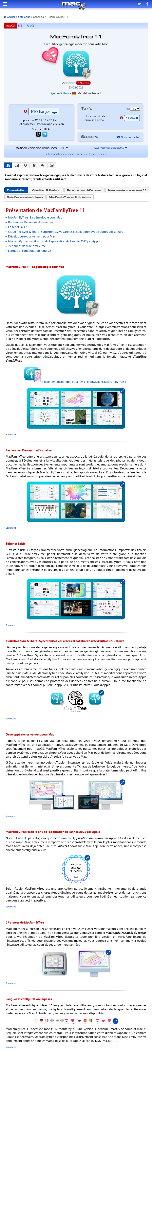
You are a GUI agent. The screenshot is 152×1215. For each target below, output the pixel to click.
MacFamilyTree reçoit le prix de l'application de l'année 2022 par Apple (54, 241)
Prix (128, 108)
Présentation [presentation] (16, 190)
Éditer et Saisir (17, 227)
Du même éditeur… (110, 148)
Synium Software (63, 93)
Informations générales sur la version (76, 154)
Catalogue (24, 17)
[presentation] (8, 165)
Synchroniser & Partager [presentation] (84, 190)
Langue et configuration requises (29, 251)
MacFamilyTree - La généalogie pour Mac (35, 217)
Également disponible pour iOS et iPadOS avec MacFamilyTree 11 (85, 382)
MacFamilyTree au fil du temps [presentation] (70, 197)
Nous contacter (128, 137)
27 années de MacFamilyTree (27, 246)
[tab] (8, 165)
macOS (10, 25)
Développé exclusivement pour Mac (31, 236)
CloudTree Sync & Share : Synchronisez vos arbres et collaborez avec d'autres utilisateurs (65, 232)
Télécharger (43, 111)
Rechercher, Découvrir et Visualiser (30, 222)
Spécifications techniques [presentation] (25, 197)
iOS (20, 25)
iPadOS (30, 25)
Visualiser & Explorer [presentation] (46, 190)
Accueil (9, 17)
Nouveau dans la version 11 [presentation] (127, 190)
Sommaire (11, 434)
